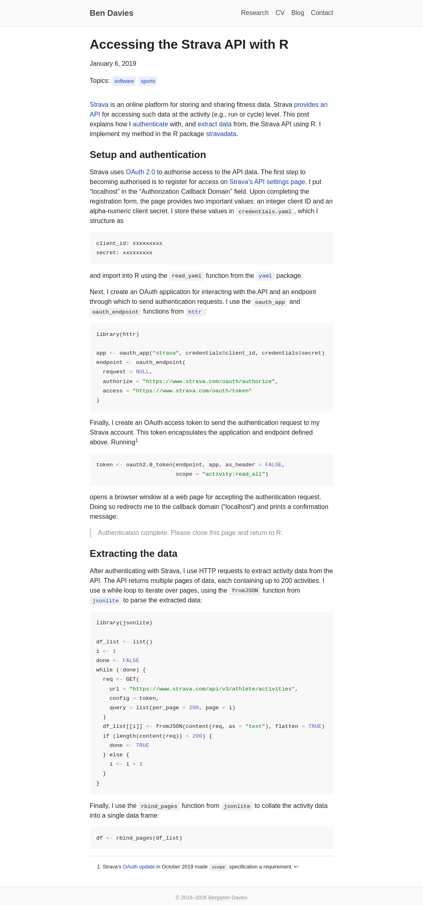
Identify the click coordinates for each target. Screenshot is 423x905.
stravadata (221, 133)
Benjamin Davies (227, 897)
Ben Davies (112, 13)
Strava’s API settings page (267, 181)
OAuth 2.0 (140, 172)
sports (148, 81)
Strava (99, 104)
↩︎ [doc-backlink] (296, 873)
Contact (322, 12)
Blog (297, 12)
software (124, 81)
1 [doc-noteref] (136, 442)
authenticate (150, 124)
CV (280, 12)
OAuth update (139, 873)
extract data (215, 124)
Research (255, 12)
